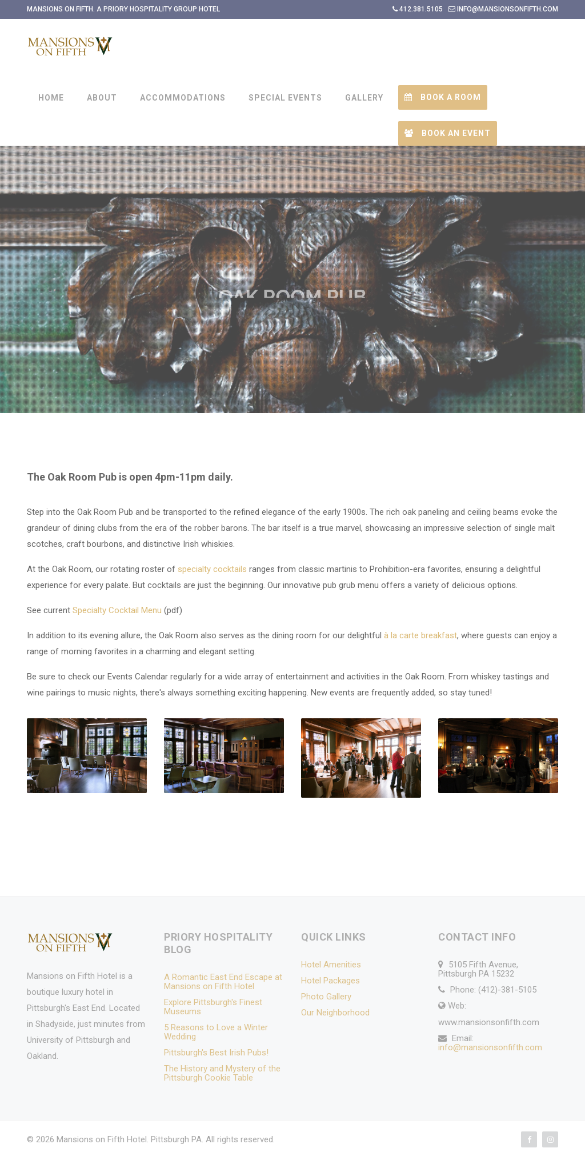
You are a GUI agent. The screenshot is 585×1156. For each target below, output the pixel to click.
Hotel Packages (330, 980)
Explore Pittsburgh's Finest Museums (213, 1007)
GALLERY (364, 97)
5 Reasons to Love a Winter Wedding (216, 1032)
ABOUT (102, 97)
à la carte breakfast (420, 635)
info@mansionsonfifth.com (490, 1047)
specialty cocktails (212, 569)
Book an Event (447, 133)
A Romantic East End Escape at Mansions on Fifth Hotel (223, 981)
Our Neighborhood (335, 1012)
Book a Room (442, 97)
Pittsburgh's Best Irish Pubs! (216, 1052)
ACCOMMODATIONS (183, 97)
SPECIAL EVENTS (285, 97)
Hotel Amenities (331, 964)
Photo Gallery (326, 996)
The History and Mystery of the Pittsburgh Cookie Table (222, 1073)
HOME (51, 97)
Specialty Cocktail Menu (117, 610)
